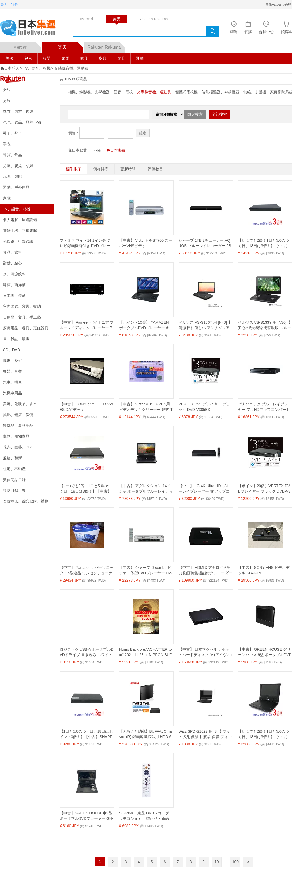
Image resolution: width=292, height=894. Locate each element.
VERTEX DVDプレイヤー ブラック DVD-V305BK (204, 407)
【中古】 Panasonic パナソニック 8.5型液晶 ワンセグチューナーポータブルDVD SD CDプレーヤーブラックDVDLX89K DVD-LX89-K (86, 570)
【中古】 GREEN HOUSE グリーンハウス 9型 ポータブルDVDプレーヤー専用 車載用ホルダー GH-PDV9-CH (265, 652)
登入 (3, 5)
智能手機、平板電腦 (20, 230)
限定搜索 (195, 114)
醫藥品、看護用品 (18, 425)
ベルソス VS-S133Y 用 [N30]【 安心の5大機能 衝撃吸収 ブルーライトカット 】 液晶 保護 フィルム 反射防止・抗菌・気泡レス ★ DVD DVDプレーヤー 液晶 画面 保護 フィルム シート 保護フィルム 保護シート (265, 325)
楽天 (70, 46)
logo (31, 28)
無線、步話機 (254, 92)
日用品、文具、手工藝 (22, 317)
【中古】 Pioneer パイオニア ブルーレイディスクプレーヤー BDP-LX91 (87, 325)
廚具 (102, 58)
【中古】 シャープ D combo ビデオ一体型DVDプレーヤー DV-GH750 (145, 570)
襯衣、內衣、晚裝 (18, 111)
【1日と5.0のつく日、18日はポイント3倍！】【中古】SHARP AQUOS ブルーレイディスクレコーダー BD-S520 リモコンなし (86, 734)
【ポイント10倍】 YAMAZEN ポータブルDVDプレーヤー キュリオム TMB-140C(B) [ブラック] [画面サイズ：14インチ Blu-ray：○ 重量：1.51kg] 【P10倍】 (145, 325)
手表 (7, 144)
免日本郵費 (115, 150)
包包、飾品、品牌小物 (22, 122)
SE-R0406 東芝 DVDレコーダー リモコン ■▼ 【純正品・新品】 (146, 816)
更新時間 (128, 169)
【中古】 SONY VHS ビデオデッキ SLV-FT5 (264, 570)
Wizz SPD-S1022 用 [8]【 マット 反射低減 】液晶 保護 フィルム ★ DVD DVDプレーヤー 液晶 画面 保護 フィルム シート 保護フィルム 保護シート (205, 734)
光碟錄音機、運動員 (71, 68)
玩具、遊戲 (12, 176)
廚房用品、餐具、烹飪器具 (25, 328)
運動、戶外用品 (16, 187)
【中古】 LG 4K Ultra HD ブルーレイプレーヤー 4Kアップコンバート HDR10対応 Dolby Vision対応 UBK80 (206, 489)
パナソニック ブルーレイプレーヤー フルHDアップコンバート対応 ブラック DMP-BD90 (265, 407)
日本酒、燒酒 (14, 295)
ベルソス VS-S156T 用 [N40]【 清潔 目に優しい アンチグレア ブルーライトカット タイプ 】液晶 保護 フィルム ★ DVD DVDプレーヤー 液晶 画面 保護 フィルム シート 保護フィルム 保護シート (205, 325)
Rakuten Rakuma (106, 46)
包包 (28, 58)
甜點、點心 (12, 263)
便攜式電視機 (186, 92)
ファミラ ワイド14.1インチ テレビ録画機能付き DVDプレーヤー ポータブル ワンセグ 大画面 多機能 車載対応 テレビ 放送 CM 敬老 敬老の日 (86, 243)
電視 (129, 92)
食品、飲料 (12, 252)
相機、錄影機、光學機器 (89, 92)
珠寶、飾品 (12, 155)
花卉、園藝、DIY (17, 447)
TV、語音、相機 (37, 68)
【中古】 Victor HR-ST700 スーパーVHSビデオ (145, 243)
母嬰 (47, 58)
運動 (140, 58)
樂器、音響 (12, 371)
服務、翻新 (12, 458)
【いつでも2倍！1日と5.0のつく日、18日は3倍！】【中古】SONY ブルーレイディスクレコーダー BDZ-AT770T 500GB (86, 489)
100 (235, 862)
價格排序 (100, 169)
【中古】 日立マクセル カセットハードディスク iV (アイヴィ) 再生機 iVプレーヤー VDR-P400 (205, 652)
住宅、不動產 (14, 469)
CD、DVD (11, 350)
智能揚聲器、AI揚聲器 (220, 92)
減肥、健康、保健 (18, 414)
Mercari (27, 46)
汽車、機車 (12, 382)
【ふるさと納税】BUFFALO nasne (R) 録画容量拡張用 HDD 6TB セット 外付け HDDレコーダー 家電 (146, 734)
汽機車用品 (12, 393)
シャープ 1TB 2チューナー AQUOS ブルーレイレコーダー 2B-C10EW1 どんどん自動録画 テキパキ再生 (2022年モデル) (206, 243)
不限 (97, 150)
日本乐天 (11, 68)
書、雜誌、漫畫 (16, 339)
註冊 (14, 5)
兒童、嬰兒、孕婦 (18, 165)
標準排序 (73, 169)
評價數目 (155, 169)
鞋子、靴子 (12, 133)
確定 (142, 133)
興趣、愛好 (12, 360)
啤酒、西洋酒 (14, 285)
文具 (121, 58)
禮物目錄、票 (14, 490)
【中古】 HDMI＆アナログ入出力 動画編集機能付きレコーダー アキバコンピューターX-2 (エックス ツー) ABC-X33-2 (206, 570)
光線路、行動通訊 (18, 241)
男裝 (7, 101)
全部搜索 (219, 114)
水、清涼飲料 (14, 274)
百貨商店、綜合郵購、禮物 (25, 501)
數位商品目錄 (14, 479)
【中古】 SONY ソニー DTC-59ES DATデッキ (86, 407)
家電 (65, 58)
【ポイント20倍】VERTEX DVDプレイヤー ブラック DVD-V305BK (264, 489)
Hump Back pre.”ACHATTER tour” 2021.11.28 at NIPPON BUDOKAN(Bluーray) (146, 652)
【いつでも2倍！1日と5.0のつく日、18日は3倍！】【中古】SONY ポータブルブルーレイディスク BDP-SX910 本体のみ (264, 734)
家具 (84, 58)
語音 (117, 92)
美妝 (9, 58)
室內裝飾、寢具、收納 (22, 306)
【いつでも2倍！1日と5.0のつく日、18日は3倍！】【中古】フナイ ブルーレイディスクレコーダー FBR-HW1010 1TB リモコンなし (265, 243)
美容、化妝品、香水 (20, 404)
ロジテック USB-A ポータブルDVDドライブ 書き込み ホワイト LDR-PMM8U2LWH (87, 652)
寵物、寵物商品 (16, 436)
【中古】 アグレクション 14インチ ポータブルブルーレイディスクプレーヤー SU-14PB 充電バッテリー (146, 489)
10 (216, 862)
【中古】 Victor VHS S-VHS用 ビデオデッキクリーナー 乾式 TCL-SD (146, 407)
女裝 (7, 90)
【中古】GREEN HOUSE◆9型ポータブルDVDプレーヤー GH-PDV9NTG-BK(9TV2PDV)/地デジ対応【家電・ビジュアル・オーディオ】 (86, 816)
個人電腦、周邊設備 (20, 220)
